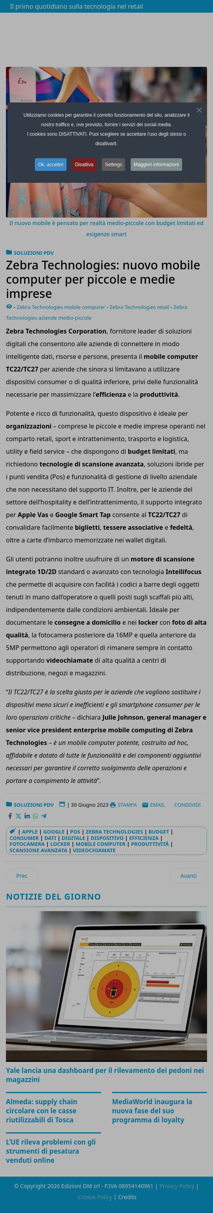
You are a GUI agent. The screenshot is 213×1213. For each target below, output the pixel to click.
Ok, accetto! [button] (50, 164)
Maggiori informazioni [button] (156, 164)
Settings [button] (113, 164)
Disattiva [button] (84, 164)
